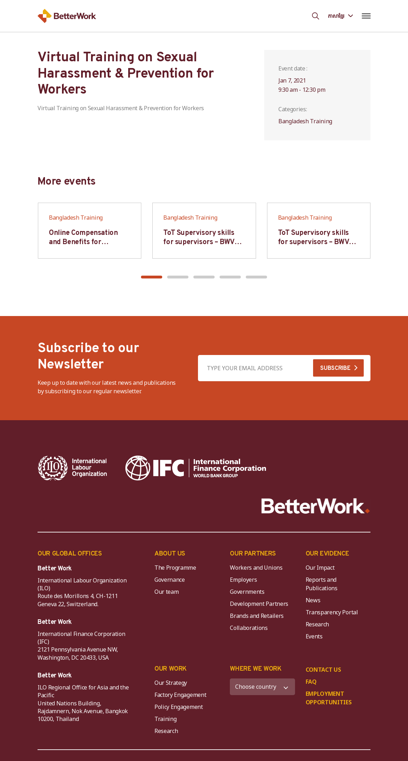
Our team (166, 592)
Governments (247, 592)
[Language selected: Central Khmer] (340, 15)
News (313, 600)
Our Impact (320, 567)
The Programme (175, 567)
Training (165, 719)
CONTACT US (323, 669)
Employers (243, 580)
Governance (169, 580)
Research (317, 624)
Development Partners (259, 604)
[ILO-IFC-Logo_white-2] (73, 468)
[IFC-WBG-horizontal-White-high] (195, 468)
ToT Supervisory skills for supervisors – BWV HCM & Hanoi (198, 242)
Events (314, 636)
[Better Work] (315, 506)
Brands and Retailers (257, 616)
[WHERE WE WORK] (262, 686)
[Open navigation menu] (366, 16)
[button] (151, 277)
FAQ (311, 682)
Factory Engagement (180, 695)
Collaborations (249, 628)
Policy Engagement (179, 707)
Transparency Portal (332, 612)
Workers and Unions (256, 567)
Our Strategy (170, 683)
